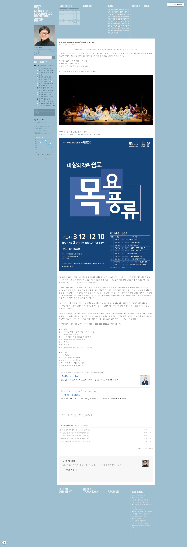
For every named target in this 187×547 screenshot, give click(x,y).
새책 (109, 28)
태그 (35, 126)
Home (43, 6)
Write (43, 21)
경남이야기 (125, 23)
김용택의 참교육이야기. (140, 536)
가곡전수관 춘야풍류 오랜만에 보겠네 (73, 448)
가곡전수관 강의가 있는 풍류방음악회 (73, 445)
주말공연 (126, 21)
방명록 (36, 128)
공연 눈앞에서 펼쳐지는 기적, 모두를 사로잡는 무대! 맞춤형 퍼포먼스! (94, 411)
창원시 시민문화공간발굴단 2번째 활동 (73, 443)
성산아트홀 (118, 21)
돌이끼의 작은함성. (139, 508)
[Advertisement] (106, 374)
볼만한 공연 (118, 30)
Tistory (47, 133)
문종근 (124, 17)
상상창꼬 (126, 26)
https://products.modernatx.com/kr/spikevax (80, 385)
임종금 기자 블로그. (139, 522)
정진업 (124, 19)
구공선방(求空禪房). (139, 534)
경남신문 (114, 28)
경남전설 (114, 17)
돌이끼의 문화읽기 (64, 44)
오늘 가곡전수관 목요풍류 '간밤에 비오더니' (77, 42)
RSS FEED (39, 137)
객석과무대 (114, 12)
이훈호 (116, 33)
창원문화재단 (122, 14)
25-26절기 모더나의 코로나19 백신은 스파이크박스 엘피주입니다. (92, 392)
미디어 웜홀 (38, 47)
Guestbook (43, 16)
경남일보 (110, 33)
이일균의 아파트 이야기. (141, 529)
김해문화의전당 (113, 10)
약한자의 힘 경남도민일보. (141, 515)
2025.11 (69, 8)
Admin (43, 19)
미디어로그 (41, 126)
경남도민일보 (117, 26)
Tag (43, 8)
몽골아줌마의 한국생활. (140, 513)
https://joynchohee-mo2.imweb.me (76, 404)
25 (66, 21)
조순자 (120, 17)
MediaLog (43, 11)
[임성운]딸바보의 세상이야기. (143, 538)
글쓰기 (46, 128)
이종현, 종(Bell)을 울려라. (141, 527)
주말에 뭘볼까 (117, 19)
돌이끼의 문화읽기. (139, 510)
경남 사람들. (137, 531)
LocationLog (43, 13)
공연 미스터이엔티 (71, 407)
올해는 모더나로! (70, 389)
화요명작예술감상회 (114, 23)
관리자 (41, 128)
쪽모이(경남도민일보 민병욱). (142, 524)
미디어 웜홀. (137, 541)
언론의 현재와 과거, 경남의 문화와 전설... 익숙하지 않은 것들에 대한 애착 (93, 477)
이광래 (121, 12)
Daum (38, 132)
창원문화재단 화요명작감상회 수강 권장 (74, 454)
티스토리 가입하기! (40, 122)
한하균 (110, 26)
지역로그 (47, 126)
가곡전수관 (113, 14)
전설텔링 (126, 30)
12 (69, 17)
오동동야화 (121, 28)
